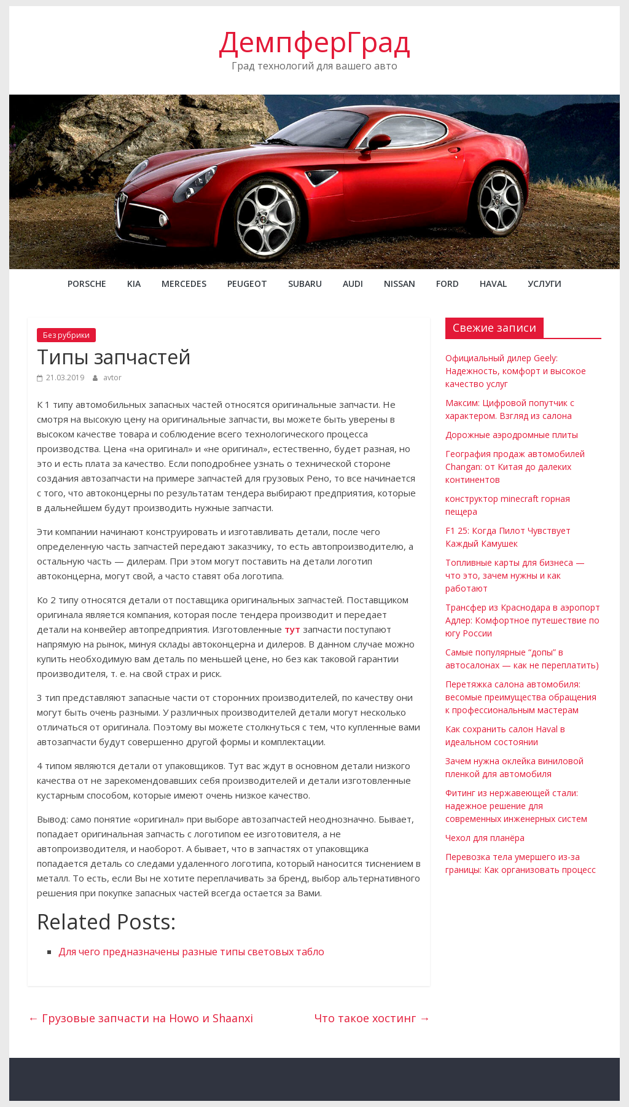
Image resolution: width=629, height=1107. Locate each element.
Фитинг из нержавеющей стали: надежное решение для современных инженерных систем (516, 805)
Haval (493, 283)
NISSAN (399, 283)
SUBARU (305, 283)
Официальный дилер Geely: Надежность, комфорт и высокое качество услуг (515, 370)
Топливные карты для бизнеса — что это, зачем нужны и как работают (515, 575)
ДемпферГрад (314, 41)
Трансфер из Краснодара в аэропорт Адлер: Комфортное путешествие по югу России (522, 620)
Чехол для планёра (485, 837)
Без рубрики (66, 335)
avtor (112, 377)
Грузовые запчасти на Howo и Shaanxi (140, 1018)
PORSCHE (87, 283)
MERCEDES (184, 283)
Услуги (544, 283)
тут (292, 629)
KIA (134, 283)
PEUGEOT (247, 283)
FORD (447, 283)
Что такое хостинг (372, 1018)
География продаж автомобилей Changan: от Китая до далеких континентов (515, 466)
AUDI (353, 283)
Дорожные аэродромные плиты (511, 434)
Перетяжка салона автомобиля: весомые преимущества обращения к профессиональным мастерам (520, 697)
